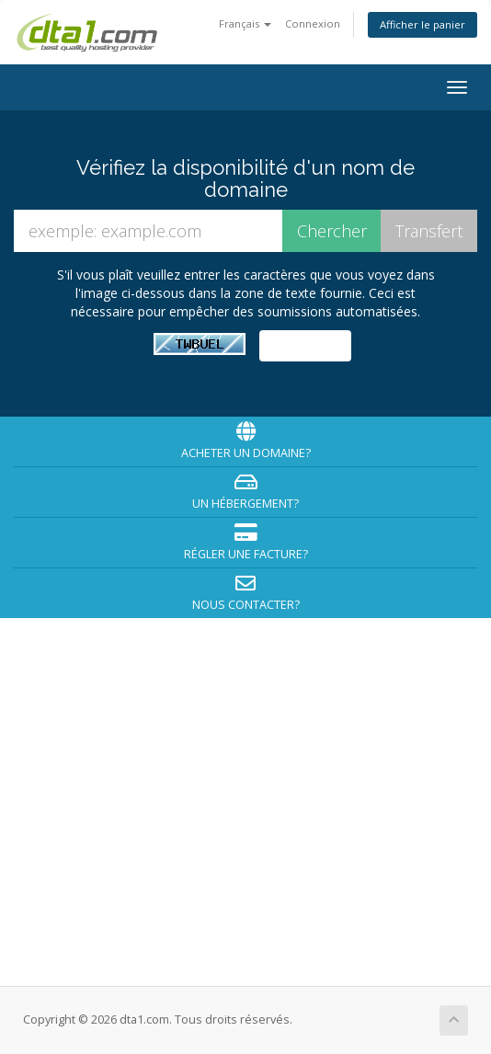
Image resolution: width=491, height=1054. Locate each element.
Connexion (312, 23)
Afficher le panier (422, 24)
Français (245, 23)
